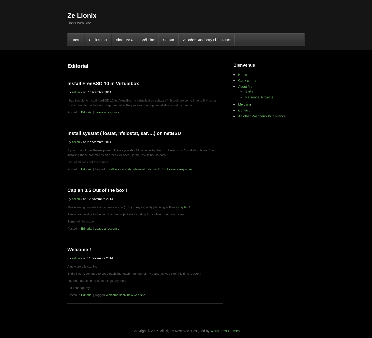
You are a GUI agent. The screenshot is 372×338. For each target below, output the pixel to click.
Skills (249, 91)
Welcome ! (79, 249)
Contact (169, 40)
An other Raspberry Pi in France (207, 40)
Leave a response (107, 112)
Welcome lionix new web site (125, 295)
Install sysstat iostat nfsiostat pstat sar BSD (135, 169)
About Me (124, 40)
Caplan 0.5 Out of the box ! (97, 190)
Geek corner (98, 40)
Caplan (183, 207)
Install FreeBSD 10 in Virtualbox (103, 83)
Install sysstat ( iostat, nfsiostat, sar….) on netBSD (124, 133)
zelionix (77, 92)
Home (76, 40)
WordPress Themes (225, 331)
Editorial (86, 112)
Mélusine (148, 40)
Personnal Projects (259, 97)
